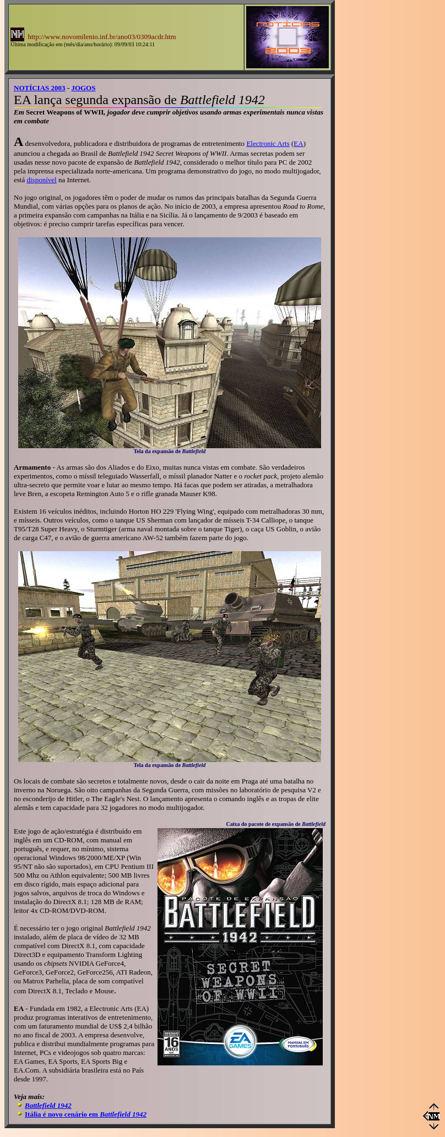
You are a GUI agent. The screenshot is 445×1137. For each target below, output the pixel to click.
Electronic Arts (267, 143)
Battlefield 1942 (48, 1105)
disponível (41, 180)
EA (298, 143)
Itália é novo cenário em (85, 1114)
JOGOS (83, 88)
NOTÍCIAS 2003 (40, 88)
